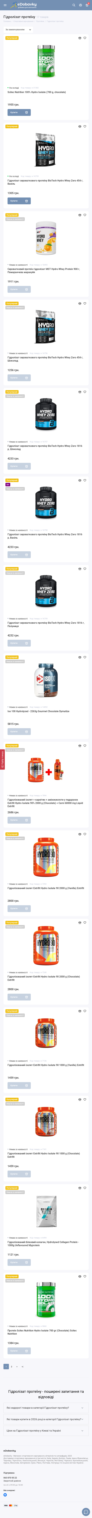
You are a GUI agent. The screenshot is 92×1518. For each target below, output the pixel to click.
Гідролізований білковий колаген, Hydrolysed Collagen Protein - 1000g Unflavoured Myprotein (43, 1244)
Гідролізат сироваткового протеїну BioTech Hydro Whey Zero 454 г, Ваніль (45, 182)
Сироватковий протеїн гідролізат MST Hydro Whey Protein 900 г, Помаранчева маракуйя (44, 271)
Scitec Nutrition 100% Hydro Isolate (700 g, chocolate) (37, 92)
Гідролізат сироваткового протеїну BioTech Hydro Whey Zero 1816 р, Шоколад (45, 448)
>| (22, 1366)
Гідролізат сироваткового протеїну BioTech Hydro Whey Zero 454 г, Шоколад (45, 359)
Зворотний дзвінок (12, 1481)
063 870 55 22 (10, 1478)
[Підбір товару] (2, 759)
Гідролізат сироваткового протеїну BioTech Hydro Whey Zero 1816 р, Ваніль (45, 536)
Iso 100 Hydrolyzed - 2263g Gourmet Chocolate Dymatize (38, 711)
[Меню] (5, 5)
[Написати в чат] (86, 1512)
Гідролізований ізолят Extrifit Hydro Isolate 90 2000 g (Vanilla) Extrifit (46, 888)
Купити (19, 112)
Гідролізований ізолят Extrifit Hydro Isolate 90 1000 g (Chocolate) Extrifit (44, 1155)
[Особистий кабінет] (80, 5)
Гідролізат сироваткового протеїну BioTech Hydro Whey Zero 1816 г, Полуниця (46, 624)
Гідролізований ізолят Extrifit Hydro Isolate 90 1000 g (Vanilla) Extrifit (46, 1065)
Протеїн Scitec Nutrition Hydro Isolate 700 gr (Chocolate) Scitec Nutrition (42, 1332)
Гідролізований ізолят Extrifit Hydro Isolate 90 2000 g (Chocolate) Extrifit (44, 978)
